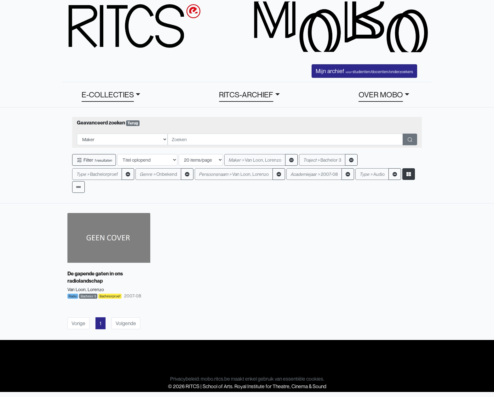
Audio (372, 174)
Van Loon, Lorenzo (254, 160)
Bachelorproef (97, 174)
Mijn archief (364, 70)
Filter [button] (94, 160)
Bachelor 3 (322, 160)
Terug (133, 123)
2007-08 (314, 174)
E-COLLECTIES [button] (108, 94)
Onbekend (158, 174)
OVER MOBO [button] (381, 94)
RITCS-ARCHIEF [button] (246, 94)
